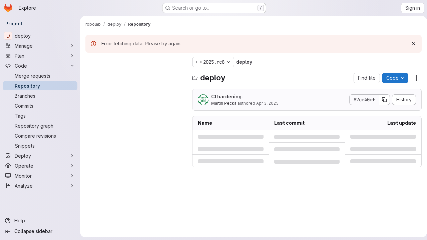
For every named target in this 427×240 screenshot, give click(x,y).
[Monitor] (40, 175)
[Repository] (40, 85)
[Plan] (40, 55)
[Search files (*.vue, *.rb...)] (135, 75)
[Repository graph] (40, 125)
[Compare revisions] (40, 135)
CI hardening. (227, 96)
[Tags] (40, 115)
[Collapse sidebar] (40, 231)
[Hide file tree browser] (90, 62)
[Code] (40, 65)
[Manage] (40, 45)
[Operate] (40, 165)
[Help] (40, 220)
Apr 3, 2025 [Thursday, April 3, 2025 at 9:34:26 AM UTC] (267, 103)
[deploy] (40, 35)
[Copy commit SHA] (382, 99)
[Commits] (40, 105)
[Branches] (40, 95)
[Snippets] (40, 145)
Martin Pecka (224, 103)
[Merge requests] (40, 75)
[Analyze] (40, 185)
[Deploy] (40, 155)
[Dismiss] (411, 44)
